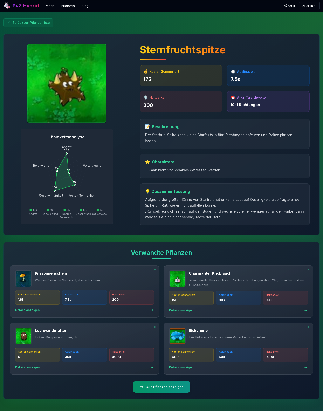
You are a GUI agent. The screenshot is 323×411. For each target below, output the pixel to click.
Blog (84, 6)
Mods (50, 6)
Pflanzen (68, 6)
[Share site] (289, 5)
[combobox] (309, 6)
